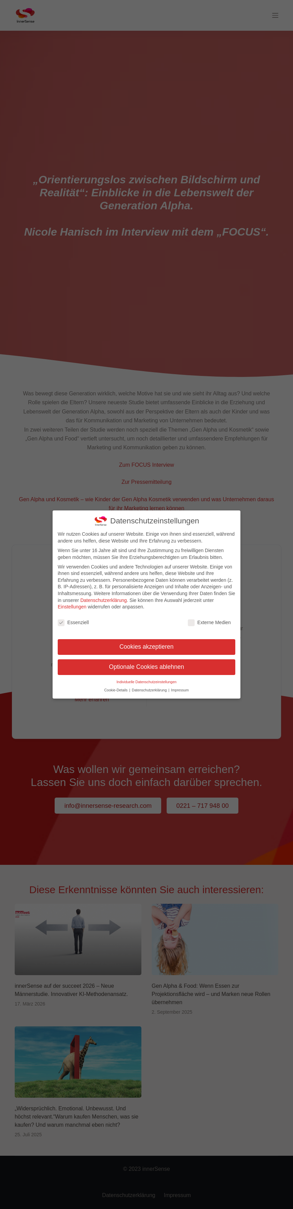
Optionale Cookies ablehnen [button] (146, 663)
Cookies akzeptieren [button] (147, 643)
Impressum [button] (180, 687)
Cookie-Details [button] (116, 687)
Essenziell (73, 619)
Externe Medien (209, 619)
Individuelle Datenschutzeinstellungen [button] (146, 679)
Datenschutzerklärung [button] (150, 687)
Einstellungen (72, 603)
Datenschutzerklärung (103, 597)
